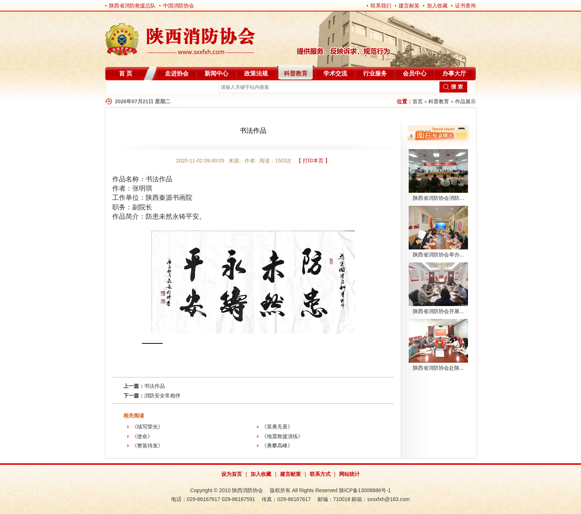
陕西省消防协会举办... (438, 255)
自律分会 (124, 88)
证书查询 (465, 6)
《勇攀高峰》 (277, 446)
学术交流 (335, 73)
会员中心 (414, 73)
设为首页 (231, 474)
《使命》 (142, 436)
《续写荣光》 (147, 427)
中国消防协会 (178, 6)
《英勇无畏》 (277, 427)
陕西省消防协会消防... (438, 198)
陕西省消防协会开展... (438, 311)
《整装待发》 (147, 446)
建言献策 (409, 6)
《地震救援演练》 (282, 436)
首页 (417, 101)
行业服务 (375, 73)
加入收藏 (437, 6)
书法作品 (154, 386)
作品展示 (465, 101)
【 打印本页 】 (313, 161)
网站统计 (349, 474)
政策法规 (256, 73)
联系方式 (320, 474)
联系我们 (381, 6)
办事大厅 (454, 73)
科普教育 (296, 73)
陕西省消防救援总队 (132, 6)
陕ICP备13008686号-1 (365, 490)
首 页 (125, 73)
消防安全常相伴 (162, 396)
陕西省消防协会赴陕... (438, 368)
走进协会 (177, 73)
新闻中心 (216, 73)
